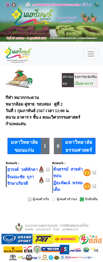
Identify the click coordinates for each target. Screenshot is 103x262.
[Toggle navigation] (91, 53)
